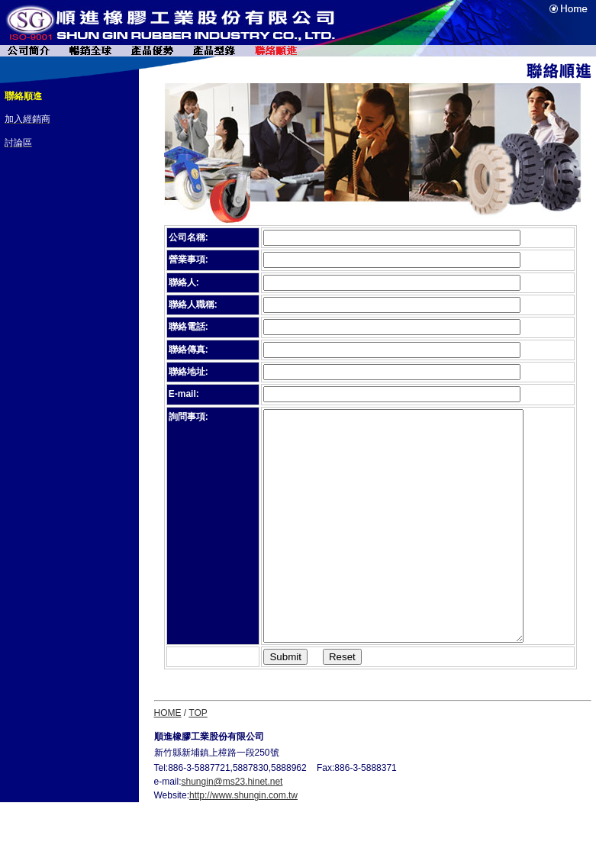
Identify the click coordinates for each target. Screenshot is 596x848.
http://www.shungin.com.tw (243, 841)
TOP (197, 758)
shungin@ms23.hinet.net (232, 827)
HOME (168, 758)
